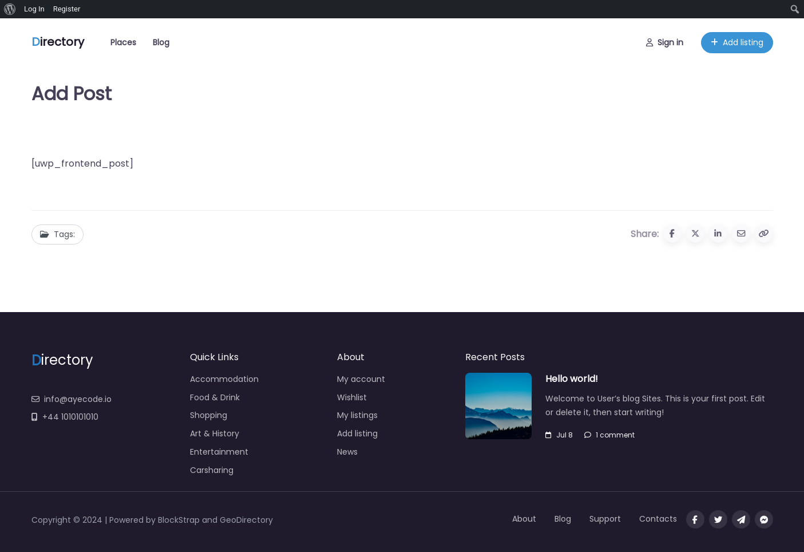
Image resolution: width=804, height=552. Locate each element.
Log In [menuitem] (34, 9)
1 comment (609, 435)
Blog (161, 40)
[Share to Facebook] (672, 233)
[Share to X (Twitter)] (695, 233)
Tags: (57, 234)
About (524, 519)
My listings (357, 415)
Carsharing (211, 470)
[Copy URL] (764, 233)
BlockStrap (180, 520)
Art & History (214, 433)
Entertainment (219, 452)
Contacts (658, 519)
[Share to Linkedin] (718, 233)
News (347, 452)
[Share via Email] (741, 233)
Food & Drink (215, 397)
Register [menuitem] (67, 9)
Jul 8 (559, 435)
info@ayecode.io (71, 399)
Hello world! (571, 378)
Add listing (737, 40)
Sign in (664, 40)
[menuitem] (10, 9)
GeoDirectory (246, 520)
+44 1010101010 (64, 417)
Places (123, 40)
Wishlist (352, 397)
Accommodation (224, 379)
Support (605, 519)
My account (361, 379)
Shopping (208, 415)
